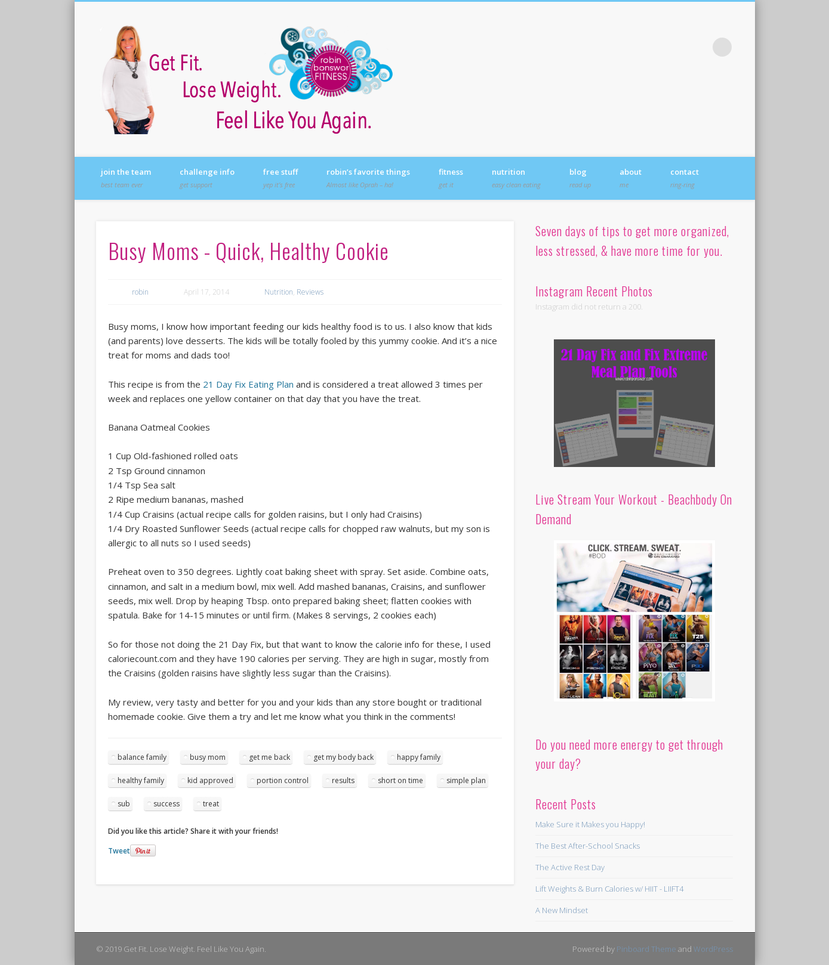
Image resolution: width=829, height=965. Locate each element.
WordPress (713, 949)
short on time (400, 780)
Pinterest (673, 47)
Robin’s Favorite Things (368, 177)
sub (124, 804)
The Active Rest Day (570, 867)
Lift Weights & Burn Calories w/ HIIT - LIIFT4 (609, 888)
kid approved (210, 780)
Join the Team (126, 177)
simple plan (466, 780)
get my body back (343, 757)
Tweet (119, 851)
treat (211, 804)
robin (140, 292)
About (631, 177)
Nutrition (516, 177)
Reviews (310, 292)
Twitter (648, 47)
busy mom (208, 757)
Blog (580, 177)
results (343, 780)
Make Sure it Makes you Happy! (590, 824)
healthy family (141, 780)
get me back (269, 757)
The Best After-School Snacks (587, 845)
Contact (684, 177)
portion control (283, 780)
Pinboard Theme (646, 949)
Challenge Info (207, 177)
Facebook (624, 47)
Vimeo (697, 47)
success (166, 804)
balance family (142, 757)
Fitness (451, 177)
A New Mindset (561, 910)
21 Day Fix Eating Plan (248, 384)
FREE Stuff (280, 177)
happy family (418, 757)
